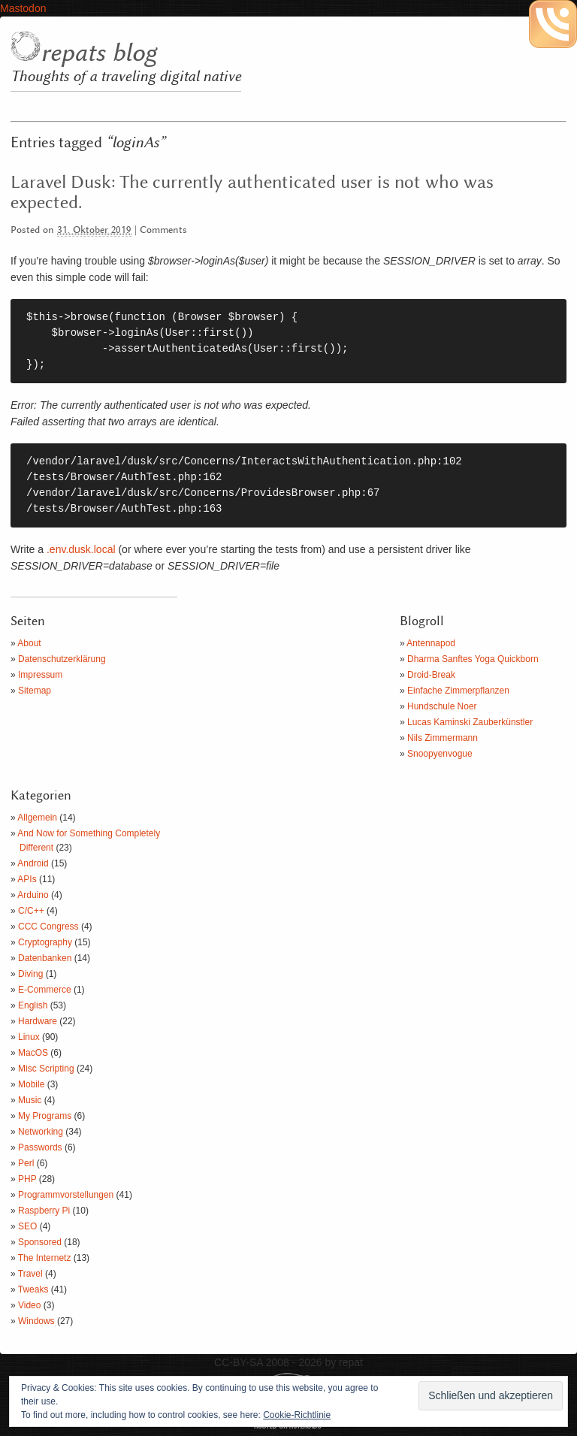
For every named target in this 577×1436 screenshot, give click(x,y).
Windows (36, 1321)
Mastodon (23, 8)
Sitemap (34, 690)
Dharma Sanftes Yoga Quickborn (473, 659)
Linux (29, 1037)
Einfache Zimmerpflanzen (458, 690)
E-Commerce (44, 989)
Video (29, 1305)
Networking (40, 1131)
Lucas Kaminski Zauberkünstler (470, 722)
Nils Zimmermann (442, 738)
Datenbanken (44, 958)
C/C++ (31, 910)
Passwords (40, 1147)
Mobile (31, 1084)
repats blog (98, 53)
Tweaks (33, 1289)
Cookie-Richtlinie (297, 1415)
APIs (26, 879)
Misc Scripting (46, 1068)
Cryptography (45, 942)
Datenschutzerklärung (62, 659)
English (32, 1005)
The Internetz (44, 1258)
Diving (30, 974)
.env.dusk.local (81, 549)
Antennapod (430, 643)
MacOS (33, 1053)
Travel (30, 1273)
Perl (26, 1163)
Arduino (32, 895)
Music (29, 1100)
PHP (27, 1179)
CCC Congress (48, 926)
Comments (163, 230)
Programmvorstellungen (65, 1195)
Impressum (40, 675)
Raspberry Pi (44, 1210)
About (29, 643)
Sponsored (40, 1242)
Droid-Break (431, 675)
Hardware (37, 1021)
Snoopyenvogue (440, 753)
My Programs (44, 1116)
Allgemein (37, 817)
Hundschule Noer (442, 706)
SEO (27, 1226)
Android (32, 863)
